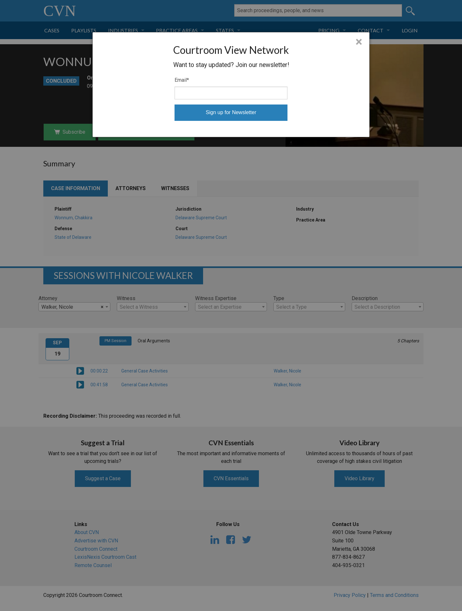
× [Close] (358, 42)
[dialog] (231, 84)
